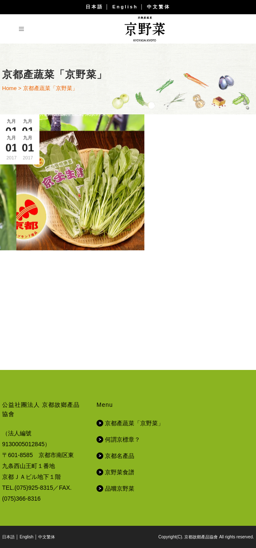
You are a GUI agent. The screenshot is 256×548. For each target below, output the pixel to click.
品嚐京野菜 (119, 488)
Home (9, 88)
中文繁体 (158, 6)
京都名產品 (119, 455)
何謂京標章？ (122, 439)
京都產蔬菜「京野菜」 (67, 224)
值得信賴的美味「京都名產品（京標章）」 (192, 326)
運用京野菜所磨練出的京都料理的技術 (64, 198)
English (125, 6)
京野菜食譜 (119, 472)
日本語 (94, 6)
